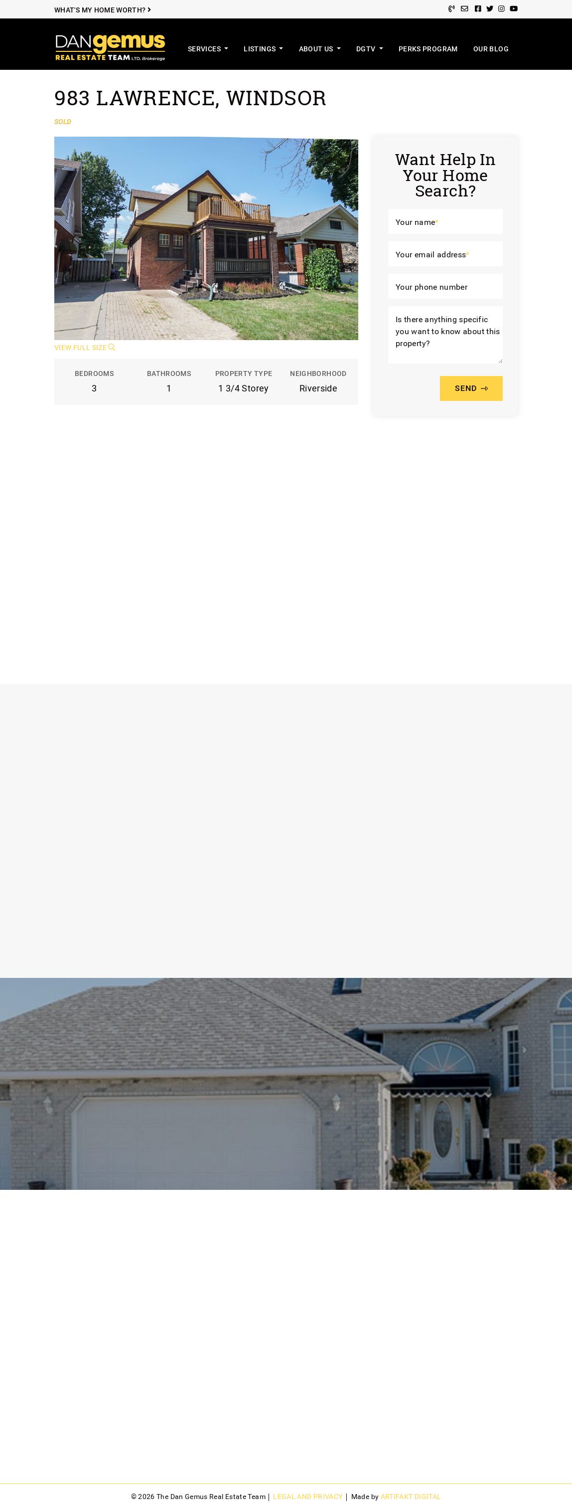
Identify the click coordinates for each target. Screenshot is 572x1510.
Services (205, 49)
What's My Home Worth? (102, 10)
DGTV (366, 49)
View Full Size (85, 348)
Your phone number (431, 287)
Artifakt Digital (411, 1497)
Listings (260, 49)
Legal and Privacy (307, 1497)
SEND (471, 388)
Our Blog (491, 49)
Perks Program (428, 49)
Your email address (433, 254)
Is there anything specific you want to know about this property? (448, 332)
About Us (317, 49)
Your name (417, 222)
